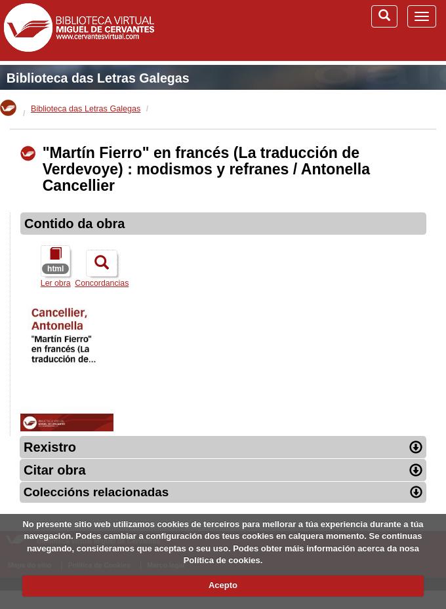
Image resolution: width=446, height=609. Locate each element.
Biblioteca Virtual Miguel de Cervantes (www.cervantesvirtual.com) (78, 30)
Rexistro (223, 447)
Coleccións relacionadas (223, 492)
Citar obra (223, 470)
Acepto (223, 585)
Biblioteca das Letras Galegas (98, 78)
